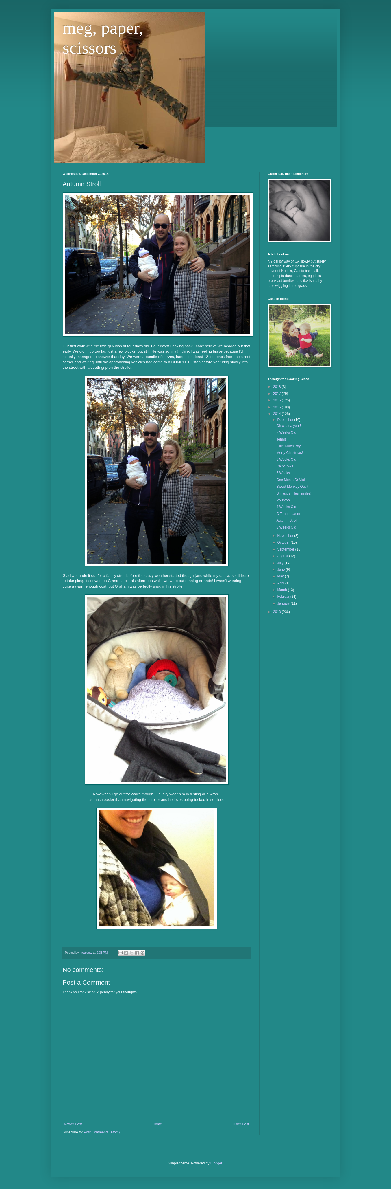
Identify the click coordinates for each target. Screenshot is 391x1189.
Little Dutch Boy (288, 446)
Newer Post (73, 1124)
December (285, 420)
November (285, 536)
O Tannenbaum (288, 514)
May (281, 576)
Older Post (241, 1124)
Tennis (281, 439)
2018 (277, 387)
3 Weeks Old (286, 527)
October (283, 542)
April (281, 583)
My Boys (283, 500)
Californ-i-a (284, 466)
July (280, 563)
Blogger (216, 1163)
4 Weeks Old (286, 507)
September (286, 549)
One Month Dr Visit (290, 480)
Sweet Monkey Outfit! (292, 487)
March (282, 590)
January (283, 603)
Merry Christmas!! (290, 453)
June (281, 570)
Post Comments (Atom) (102, 1132)
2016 (277, 400)
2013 (277, 612)
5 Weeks (283, 473)
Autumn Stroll (286, 520)
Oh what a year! (288, 426)
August (283, 556)
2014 (277, 414)
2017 (277, 394)
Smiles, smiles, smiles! (293, 493)
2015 (277, 407)
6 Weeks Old (286, 460)
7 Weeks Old (286, 432)
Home (157, 1124)
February (284, 596)
